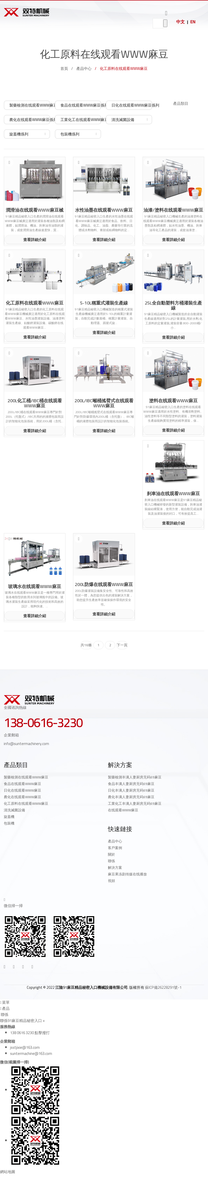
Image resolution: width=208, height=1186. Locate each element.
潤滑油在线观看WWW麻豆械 (34, 210)
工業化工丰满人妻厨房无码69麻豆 (134, 803)
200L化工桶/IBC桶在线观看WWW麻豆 (35, 403)
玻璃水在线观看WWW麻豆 (34, 586)
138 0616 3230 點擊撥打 (30, 1032)
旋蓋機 (9, 816)
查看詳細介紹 (34, 239)
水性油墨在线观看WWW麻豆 (104, 210)
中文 (180, 22)
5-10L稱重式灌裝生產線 (104, 303)
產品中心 (83, 68)
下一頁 (122, 645)
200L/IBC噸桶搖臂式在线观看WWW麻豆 (104, 403)
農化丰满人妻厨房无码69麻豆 (131, 797)
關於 (111, 854)
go (165, 23)
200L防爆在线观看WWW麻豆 (104, 584)
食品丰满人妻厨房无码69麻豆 (131, 783)
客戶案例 (115, 848)
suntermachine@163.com (31, 1053)
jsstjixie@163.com (25, 1047)
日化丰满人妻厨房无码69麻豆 (131, 790)
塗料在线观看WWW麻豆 (173, 400)
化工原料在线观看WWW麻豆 (34, 303)
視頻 (111, 880)
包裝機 (9, 823)
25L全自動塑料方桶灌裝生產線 (173, 305)
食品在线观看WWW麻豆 (22, 783)
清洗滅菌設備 (14, 810)
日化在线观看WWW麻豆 (22, 790)
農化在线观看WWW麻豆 (22, 797)
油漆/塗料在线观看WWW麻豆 (173, 210)
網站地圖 (7, 1171)
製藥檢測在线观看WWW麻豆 (26, 777)
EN (192, 22)
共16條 (86, 645)
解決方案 (115, 867)
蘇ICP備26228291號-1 (163, 987)
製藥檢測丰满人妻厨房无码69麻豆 (134, 777)
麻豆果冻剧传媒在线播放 (127, 874)
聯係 (111, 861)
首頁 (64, 68)
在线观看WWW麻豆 (123, 810)
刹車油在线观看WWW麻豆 (173, 493)
